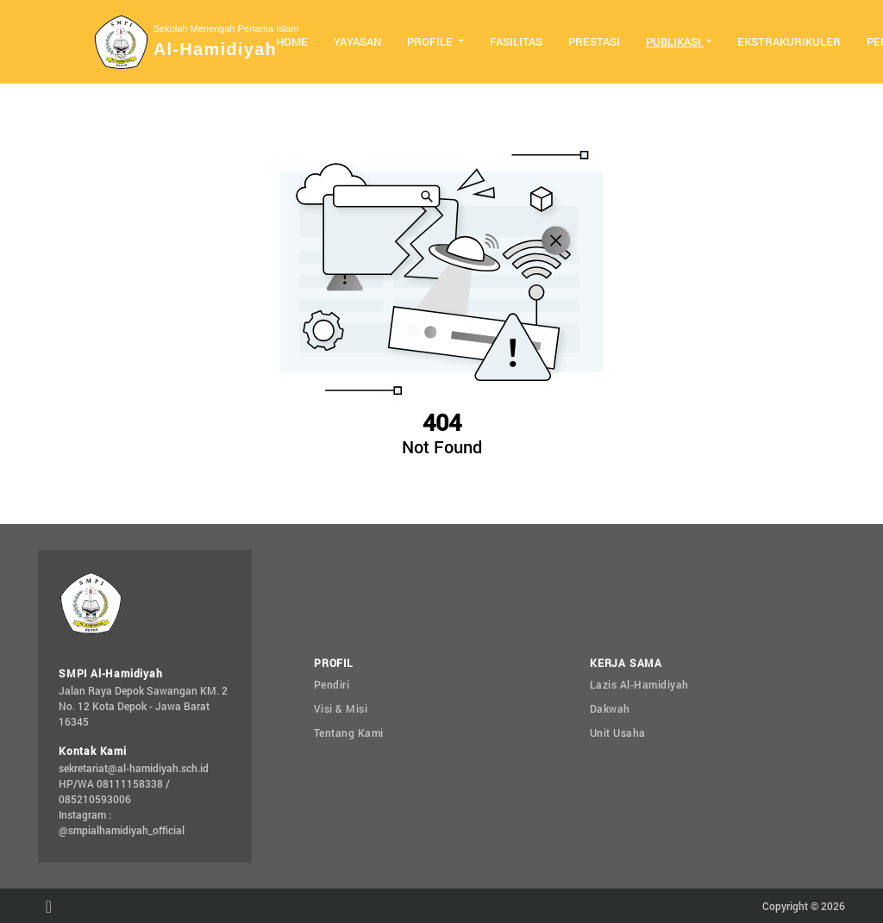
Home (292, 41)
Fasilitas (516, 41)
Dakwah (610, 708)
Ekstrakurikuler (789, 41)
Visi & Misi (341, 708)
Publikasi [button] (675, 41)
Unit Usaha (618, 732)
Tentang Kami (349, 732)
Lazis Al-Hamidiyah (639, 684)
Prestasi (594, 41)
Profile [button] (431, 41)
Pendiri (332, 684)
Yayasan (357, 41)
